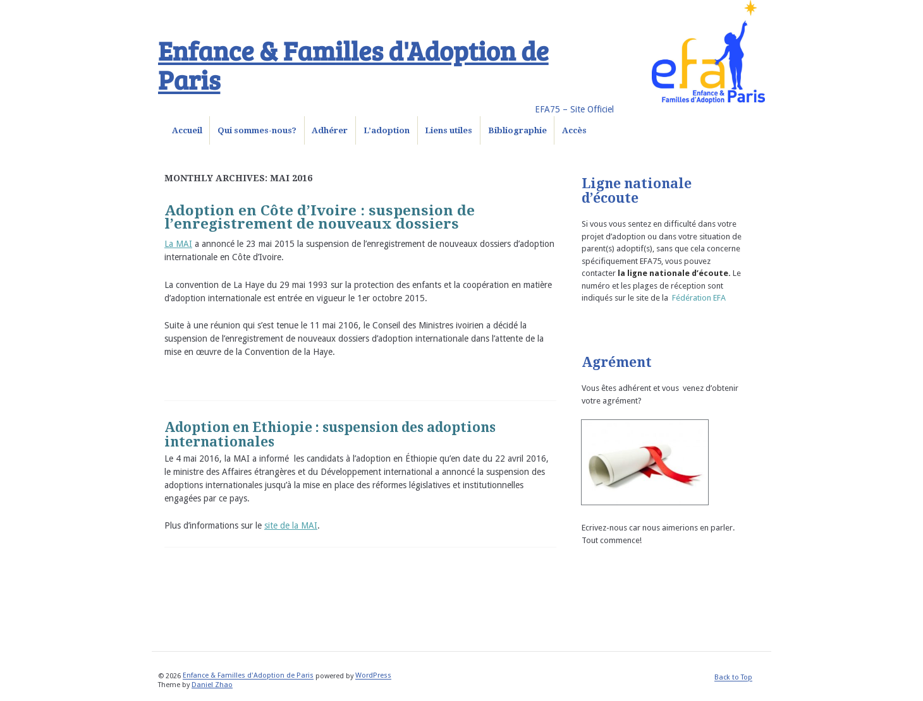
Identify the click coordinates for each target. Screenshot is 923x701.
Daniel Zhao (212, 685)
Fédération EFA (699, 298)
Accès (574, 130)
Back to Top (733, 678)
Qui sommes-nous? (256, 130)
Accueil (187, 130)
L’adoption (387, 130)
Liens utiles (448, 130)
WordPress (373, 676)
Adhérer (330, 130)
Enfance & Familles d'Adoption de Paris (353, 64)
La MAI (178, 244)
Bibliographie (517, 130)
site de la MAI (290, 525)
